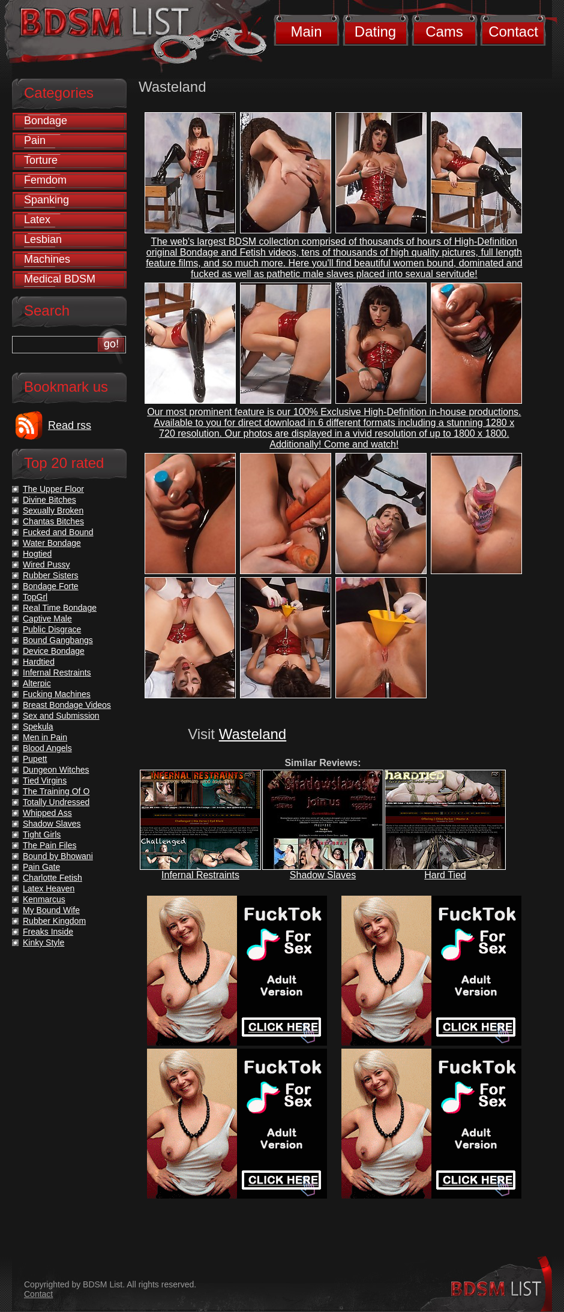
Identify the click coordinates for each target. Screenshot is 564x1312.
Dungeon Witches (56, 769)
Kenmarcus (44, 899)
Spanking (46, 200)
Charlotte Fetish (52, 877)
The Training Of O (56, 791)
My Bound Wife (51, 910)
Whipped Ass (47, 813)
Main (306, 31)
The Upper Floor (53, 489)
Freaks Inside (48, 931)
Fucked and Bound (58, 532)
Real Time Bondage (60, 608)
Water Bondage (52, 543)
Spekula (38, 726)
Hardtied (39, 661)
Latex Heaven (48, 888)
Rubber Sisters (51, 575)
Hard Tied (445, 875)
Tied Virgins (45, 780)
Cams (444, 31)
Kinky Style (43, 942)
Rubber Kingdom (54, 921)
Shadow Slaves (323, 875)
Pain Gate (41, 867)
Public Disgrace (52, 629)
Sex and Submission (61, 715)
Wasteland (253, 734)
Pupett (35, 759)
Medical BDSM (59, 279)
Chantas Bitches (53, 521)
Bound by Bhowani (58, 856)
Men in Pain (45, 737)
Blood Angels (47, 748)
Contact (513, 31)
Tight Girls (42, 834)
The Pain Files (49, 845)
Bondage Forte (51, 586)
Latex (37, 220)
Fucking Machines (57, 694)
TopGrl (35, 597)
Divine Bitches (49, 500)
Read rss (69, 425)
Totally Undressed (56, 802)
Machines (47, 259)
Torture (41, 160)
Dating (375, 31)
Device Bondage (54, 651)
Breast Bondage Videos (67, 705)
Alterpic (37, 683)
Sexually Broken (53, 510)
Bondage (45, 121)
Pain (35, 140)
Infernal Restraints (200, 875)
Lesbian (43, 239)
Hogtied (37, 554)
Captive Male (47, 618)
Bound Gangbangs (58, 640)
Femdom (45, 180)
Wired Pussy (46, 564)
